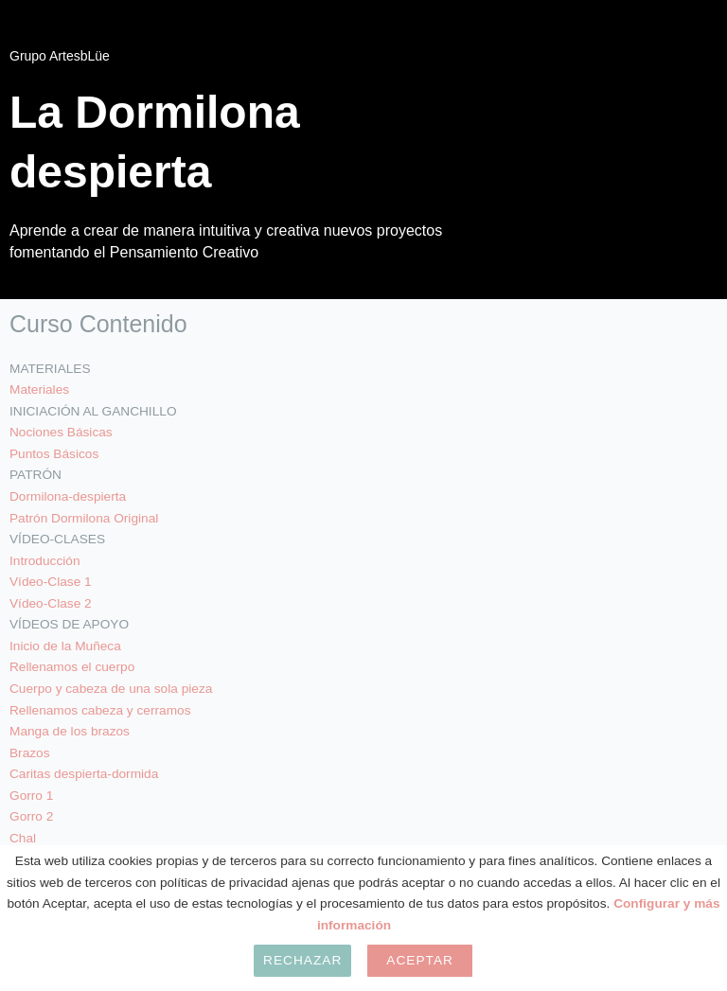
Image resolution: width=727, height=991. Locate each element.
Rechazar (302, 960)
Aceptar (419, 960)
